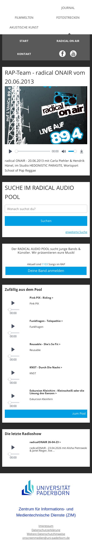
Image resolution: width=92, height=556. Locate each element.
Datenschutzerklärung (46, 530)
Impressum (45, 526)
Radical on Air (68, 41)
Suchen (46, 221)
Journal (68, 8)
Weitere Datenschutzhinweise (46, 534)
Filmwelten (24, 17)
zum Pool (79, 413)
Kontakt (24, 54)
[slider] (32, 151)
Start (24, 41)
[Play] (10, 151)
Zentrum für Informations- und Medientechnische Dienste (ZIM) (46, 512)
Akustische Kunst (24, 27)
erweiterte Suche (76, 232)
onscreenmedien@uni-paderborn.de (46, 538)
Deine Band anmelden (46, 270)
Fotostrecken (68, 17)
